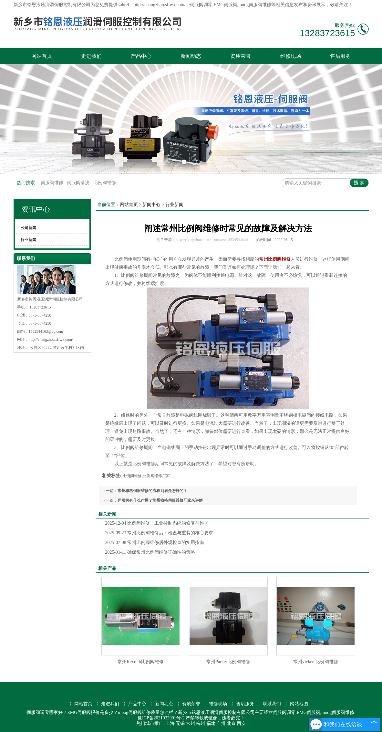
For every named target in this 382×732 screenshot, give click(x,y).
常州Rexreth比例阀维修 (140, 661)
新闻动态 (191, 56)
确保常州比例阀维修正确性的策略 (150, 552)
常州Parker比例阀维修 (228, 661)
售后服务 (340, 56)
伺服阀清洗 (79, 182)
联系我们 (272, 703)
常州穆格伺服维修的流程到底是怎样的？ (152, 490)
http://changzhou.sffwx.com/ (51, 339)
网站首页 (41, 56)
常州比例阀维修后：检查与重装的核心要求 (159, 532)
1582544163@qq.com (46, 331)
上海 (170, 723)
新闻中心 (151, 204)
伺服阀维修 (53, 182)
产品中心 (141, 56)
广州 (220, 723)
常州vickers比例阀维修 (315, 661)
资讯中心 (36, 209)
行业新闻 (28, 239)
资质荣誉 (240, 56)
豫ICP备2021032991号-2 (161, 718)
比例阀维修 (104, 182)
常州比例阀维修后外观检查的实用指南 (154, 542)
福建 (210, 723)
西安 (241, 723)
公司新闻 (28, 227)
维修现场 (290, 56)
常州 (190, 723)
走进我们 (91, 56)
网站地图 (299, 703)
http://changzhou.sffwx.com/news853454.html (212, 239)
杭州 (200, 723)
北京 (231, 723)
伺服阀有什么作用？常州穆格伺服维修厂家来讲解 (160, 500)
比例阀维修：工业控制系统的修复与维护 (157, 523)
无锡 (180, 723)
